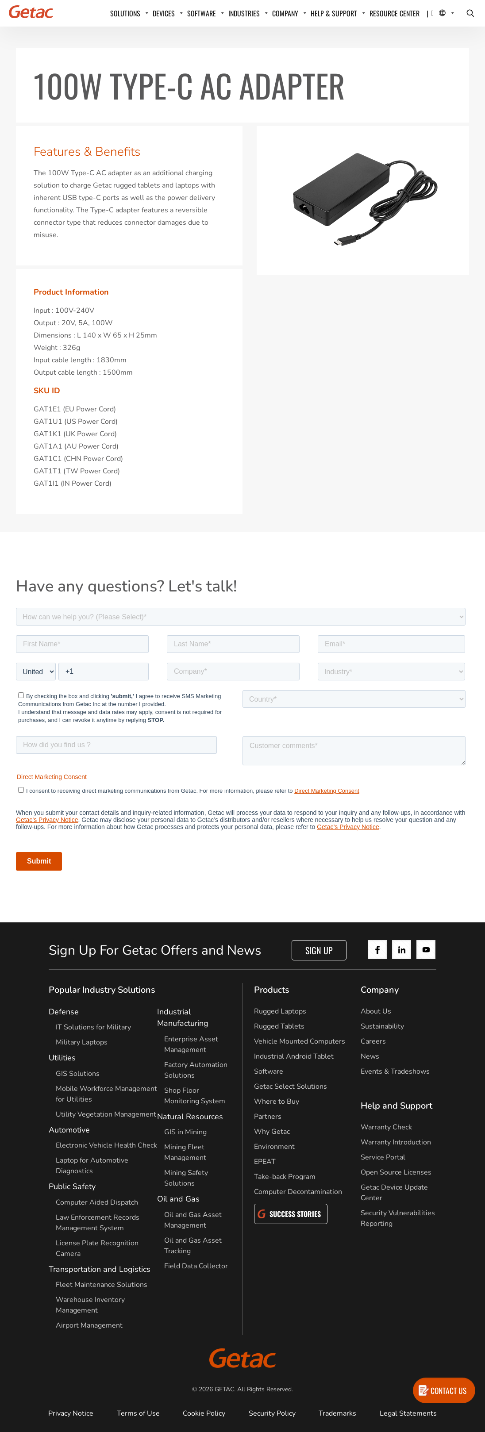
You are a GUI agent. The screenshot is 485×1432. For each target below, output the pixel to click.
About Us (376, 1011)
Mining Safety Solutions (186, 1178)
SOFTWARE (201, 13)
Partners (267, 1116)
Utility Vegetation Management (106, 1114)
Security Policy (272, 1413)
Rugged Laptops (280, 1011)
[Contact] (432, 13)
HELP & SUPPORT (334, 13)
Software (268, 1071)
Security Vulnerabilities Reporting (398, 1218)
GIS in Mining (185, 1132)
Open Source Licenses (396, 1172)
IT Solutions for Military (93, 1027)
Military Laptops (82, 1042)
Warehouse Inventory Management (90, 1305)
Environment (274, 1147)
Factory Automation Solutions (195, 1070)
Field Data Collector (196, 1266)
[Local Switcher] (442, 13)
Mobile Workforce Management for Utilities (106, 1094)
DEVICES (164, 13)
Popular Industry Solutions (102, 990)
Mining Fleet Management (185, 1152)
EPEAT (265, 1162)
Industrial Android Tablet (294, 1056)
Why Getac (272, 1131)
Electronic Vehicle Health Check (106, 1145)
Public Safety (72, 1186)
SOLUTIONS (125, 13)
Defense (64, 1011)
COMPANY (285, 13)
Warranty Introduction (396, 1142)
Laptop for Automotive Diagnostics (92, 1166)
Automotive (69, 1130)
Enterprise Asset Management (191, 1044)
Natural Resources (190, 1116)
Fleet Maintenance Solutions (101, 1285)
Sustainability (382, 1026)
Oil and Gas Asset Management (193, 1220)
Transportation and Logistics (99, 1269)
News (370, 1056)
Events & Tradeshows (395, 1071)
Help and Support (396, 1106)
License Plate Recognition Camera (97, 1248)
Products (271, 990)
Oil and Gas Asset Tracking (193, 1246)
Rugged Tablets (279, 1026)
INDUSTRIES (244, 13)
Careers (373, 1041)
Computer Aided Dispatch (97, 1202)
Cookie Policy (204, 1413)
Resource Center (395, 13)
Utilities (62, 1057)
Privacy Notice (70, 1413)
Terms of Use (138, 1413)
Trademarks (337, 1413)
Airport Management (89, 1325)
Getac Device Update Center (394, 1192)
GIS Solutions (78, 1074)
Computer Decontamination (298, 1192)
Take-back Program (285, 1177)
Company (380, 990)
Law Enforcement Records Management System (97, 1223)
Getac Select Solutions (290, 1086)
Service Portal (383, 1157)
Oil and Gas (178, 1199)
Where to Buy (276, 1101)
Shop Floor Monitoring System (194, 1096)
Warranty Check (386, 1127)
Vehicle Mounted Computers (299, 1041)
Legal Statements (408, 1413)
